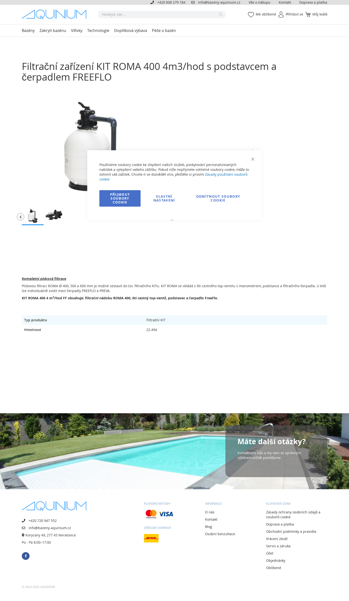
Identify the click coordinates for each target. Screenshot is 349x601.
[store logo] (56, 14)
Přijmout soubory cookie (120, 198)
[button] (20, 216)
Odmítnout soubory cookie (218, 198)
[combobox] (161, 14)
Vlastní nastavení (164, 198)
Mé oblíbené (266, 14)
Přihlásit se (294, 14)
